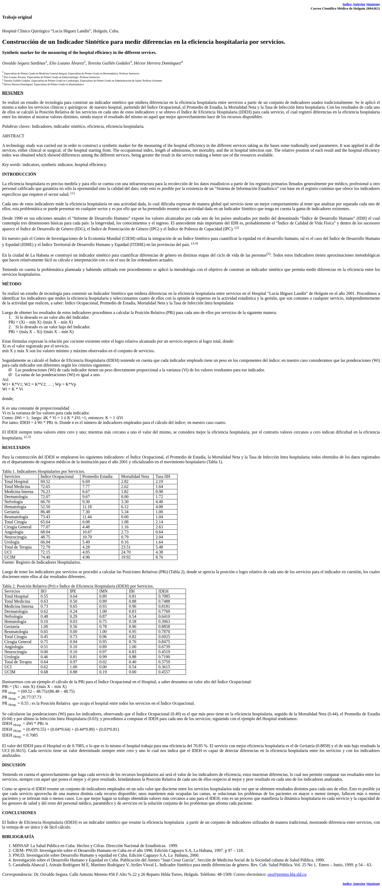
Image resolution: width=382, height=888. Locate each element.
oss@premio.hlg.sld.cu (286, 874)
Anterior (359, 4)
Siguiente (373, 4)
